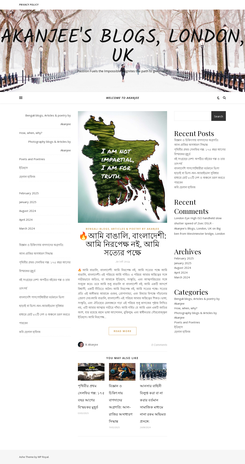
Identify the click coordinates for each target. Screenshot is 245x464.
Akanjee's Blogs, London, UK (122, 47)
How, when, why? (30, 133)
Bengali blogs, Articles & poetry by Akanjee (48, 119)
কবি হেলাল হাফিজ (29, 332)
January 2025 (27, 202)
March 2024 (27, 228)
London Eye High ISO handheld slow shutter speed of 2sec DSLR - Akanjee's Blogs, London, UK (198, 223)
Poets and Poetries (32, 159)
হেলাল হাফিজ (27, 177)
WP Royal (43, 457)
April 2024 (26, 219)
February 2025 (29, 193)
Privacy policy (28, 4)
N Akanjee (91, 344)
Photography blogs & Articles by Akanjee (49, 146)
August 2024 (27, 211)
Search (218, 116)
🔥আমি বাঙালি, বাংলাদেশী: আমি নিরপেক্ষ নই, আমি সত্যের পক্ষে (123, 243)
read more (122, 331)
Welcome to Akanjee (122, 98)
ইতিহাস (23, 168)
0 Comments (159, 345)
